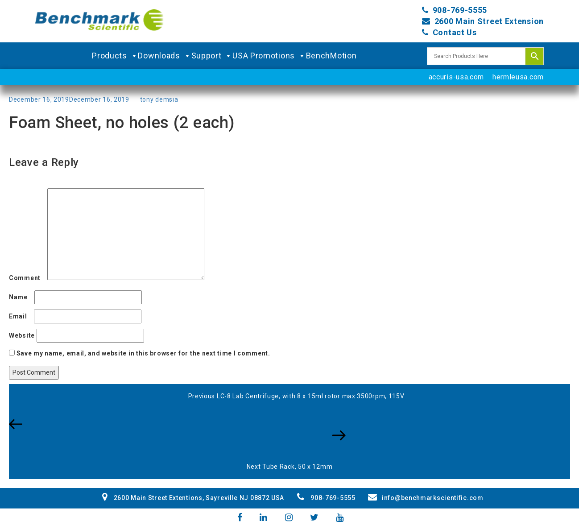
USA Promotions (269, 55)
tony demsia (159, 99)
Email (20, 316)
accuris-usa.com (456, 77)
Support (212, 55)
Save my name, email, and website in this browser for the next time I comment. (143, 353)
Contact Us (455, 32)
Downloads (164, 55)
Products (115, 55)
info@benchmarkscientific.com (425, 497)
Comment (27, 277)
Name (21, 297)
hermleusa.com (518, 77)
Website (22, 335)
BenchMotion (331, 55)
